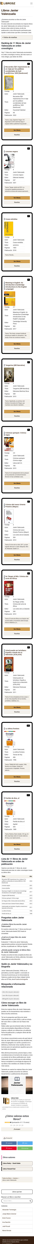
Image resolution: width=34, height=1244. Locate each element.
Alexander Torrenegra (9, 1210)
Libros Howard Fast (9, 1169)
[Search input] (16, 1201)
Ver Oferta (17, 130)
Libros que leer (17, 1192)
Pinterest (9, 1148)
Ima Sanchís (6, 1222)
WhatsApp (25, 1148)
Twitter (24, 1143)
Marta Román (6, 1230)
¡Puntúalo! (17, 1129)
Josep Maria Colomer (9, 1214)
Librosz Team (14, 1098)
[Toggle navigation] (31, 3)
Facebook (9, 1143)
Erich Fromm (6, 1218)
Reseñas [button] (17, 135)
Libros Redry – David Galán (11, 1163)
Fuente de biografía (21, 979)
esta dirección (15, 959)
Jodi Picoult (6, 1226)
